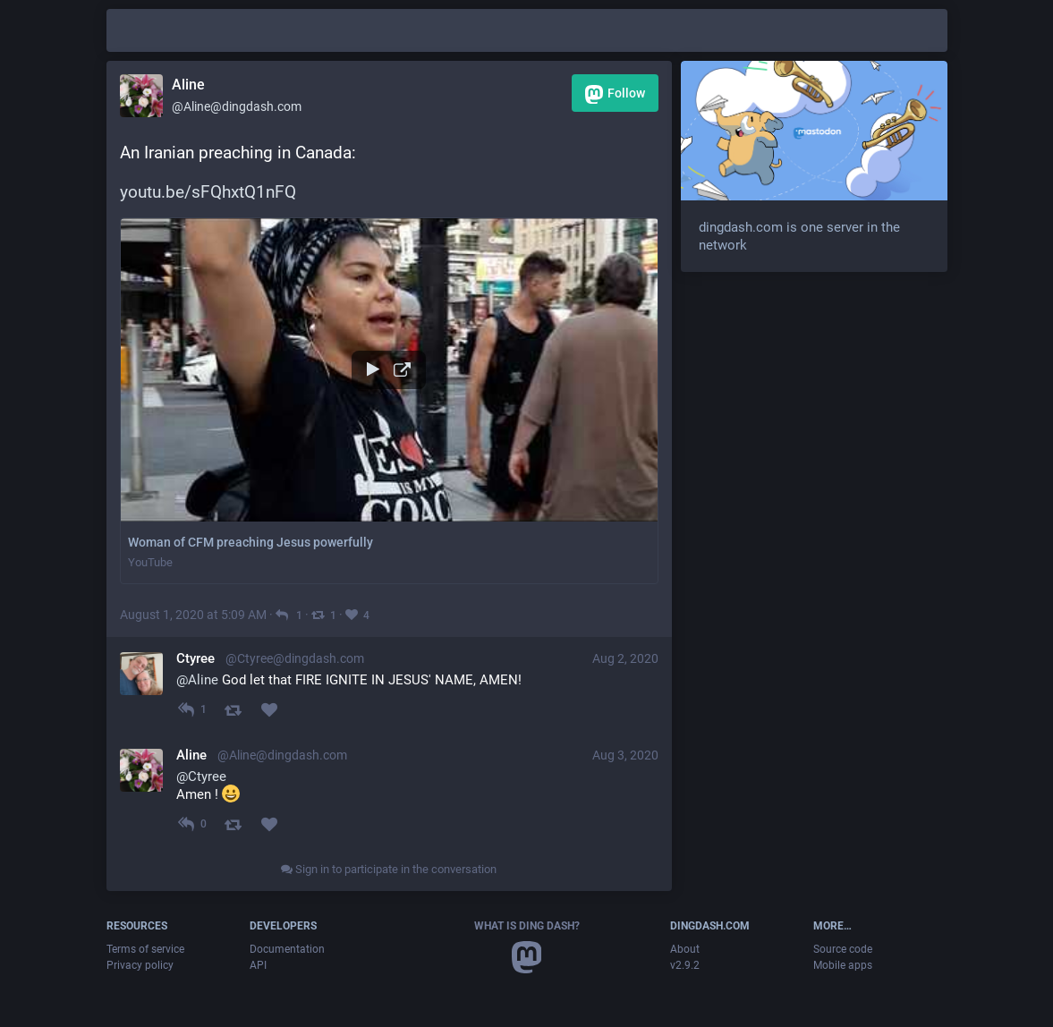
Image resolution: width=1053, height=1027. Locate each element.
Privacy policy (140, 965)
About (685, 949)
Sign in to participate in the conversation (389, 869)
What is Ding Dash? (527, 926)
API (258, 965)
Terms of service (145, 949)
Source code (842, 949)
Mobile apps (842, 965)
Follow (615, 94)
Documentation (287, 949)
